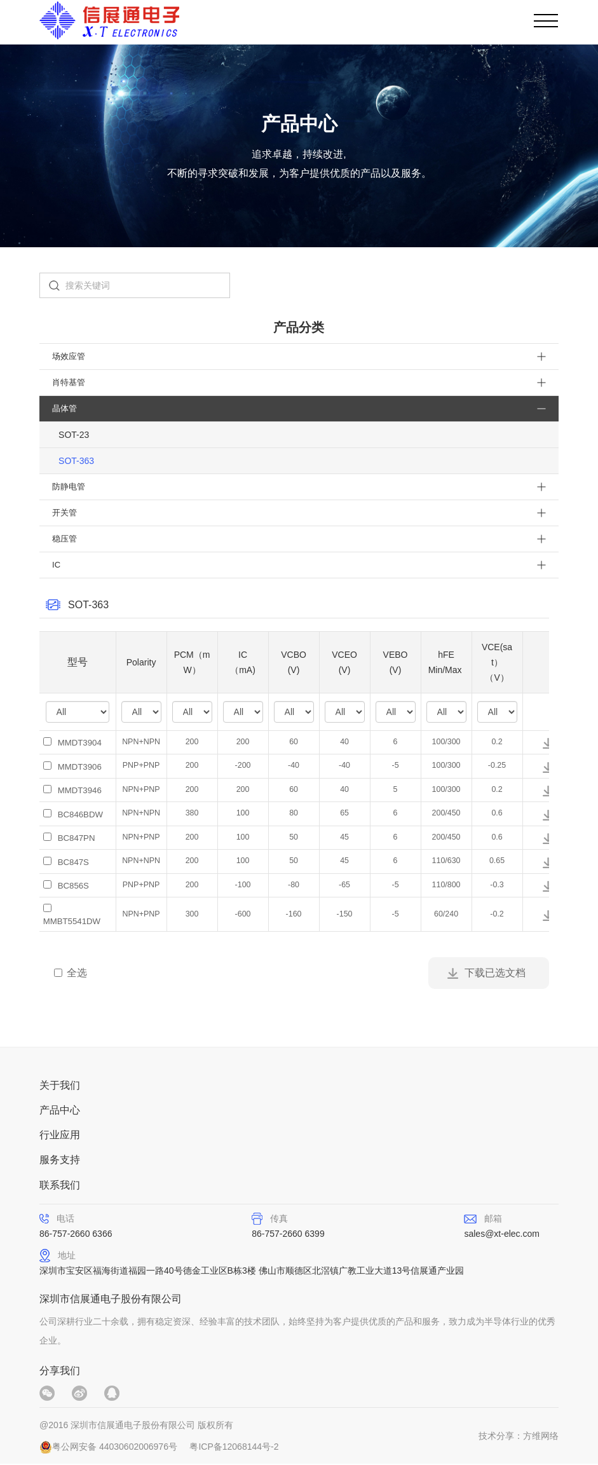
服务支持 (59, 1160)
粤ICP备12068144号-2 (233, 1448)
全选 (70, 971)
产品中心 (59, 1109)
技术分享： (501, 1437)
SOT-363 (76, 461)
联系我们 (59, 1185)
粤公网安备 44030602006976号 (114, 1448)
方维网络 (541, 1437)
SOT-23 (73, 435)
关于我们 (59, 1084)
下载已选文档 (495, 971)
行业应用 (59, 1134)
